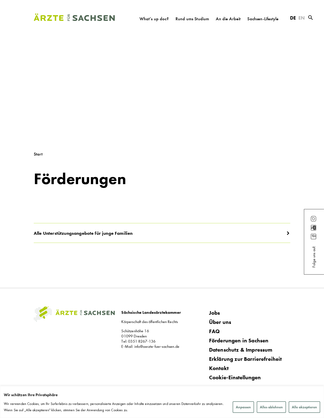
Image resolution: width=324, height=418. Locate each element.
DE (293, 18)
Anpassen (243, 407)
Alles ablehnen (271, 407)
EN (301, 18)
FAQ (214, 331)
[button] (162, 233)
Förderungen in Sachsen (239, 340)
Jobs (214, 313)
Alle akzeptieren (304, 407)
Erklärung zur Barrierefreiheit (245, 359)
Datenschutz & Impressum (240, 350)
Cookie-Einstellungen (235, 378)
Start (38, 154)
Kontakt (219, 368)
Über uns (220, 322)
